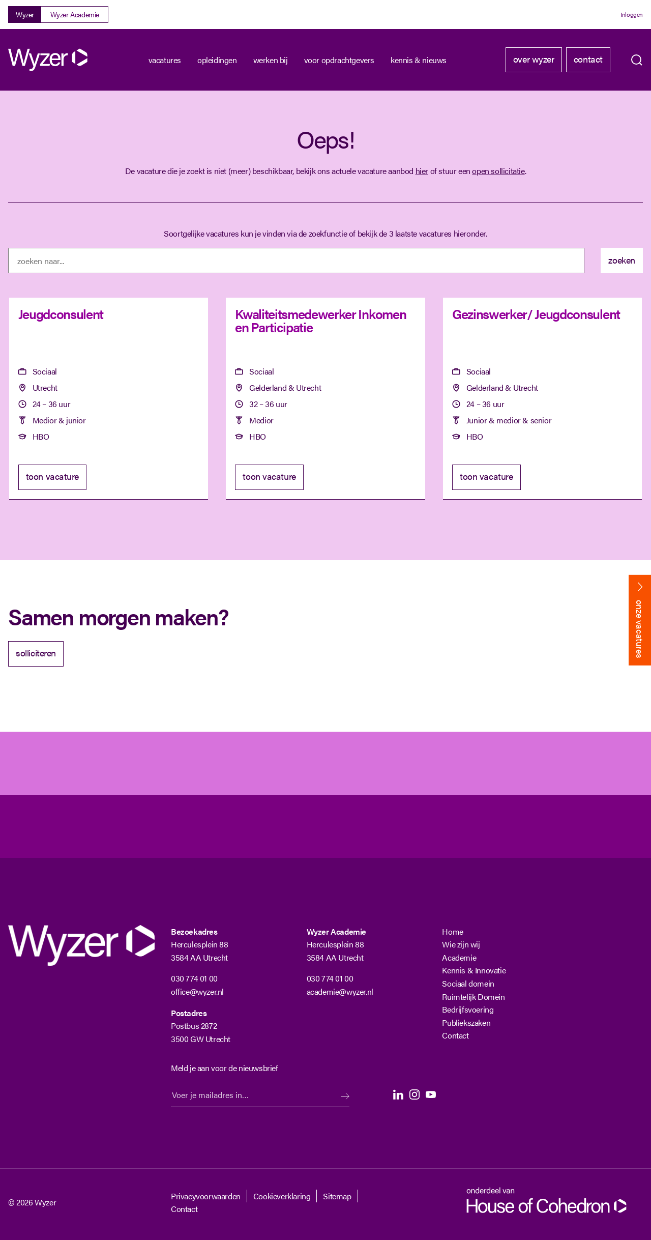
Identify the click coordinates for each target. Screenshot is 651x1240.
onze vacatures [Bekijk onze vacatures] (640, 629)
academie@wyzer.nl (340, 991)
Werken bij (270, 60)
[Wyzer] (49, 59)
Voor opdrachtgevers (339, 60)
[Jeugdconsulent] (108, 399)
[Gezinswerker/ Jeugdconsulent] (542, 399)
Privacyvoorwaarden (206, 1196)
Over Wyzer (533, 58)
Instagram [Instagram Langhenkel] (414, 1094)
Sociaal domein (468, 983)
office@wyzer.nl (197, 991)
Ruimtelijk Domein (473, 996)
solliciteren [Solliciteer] (36, 652)
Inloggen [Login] (631, 14)
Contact (588, 58)
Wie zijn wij (461, 944)
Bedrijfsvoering (467, 1009)
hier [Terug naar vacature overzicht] (422, 171)
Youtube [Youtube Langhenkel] (431, 1094)
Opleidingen (217, 60)
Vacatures (165, 60)
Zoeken (637, 60)
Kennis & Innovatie (474, 970)
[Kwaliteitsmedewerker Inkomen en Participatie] (325, 399)
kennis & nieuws (419, 60)
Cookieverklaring (282, 1196)
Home (452, 931)
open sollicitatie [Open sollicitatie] (498, 171)
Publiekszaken (466, 1022)
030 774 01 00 (194, 978)
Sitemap (337, 1196)
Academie (459, 957)
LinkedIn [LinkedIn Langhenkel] (398, 1094)
